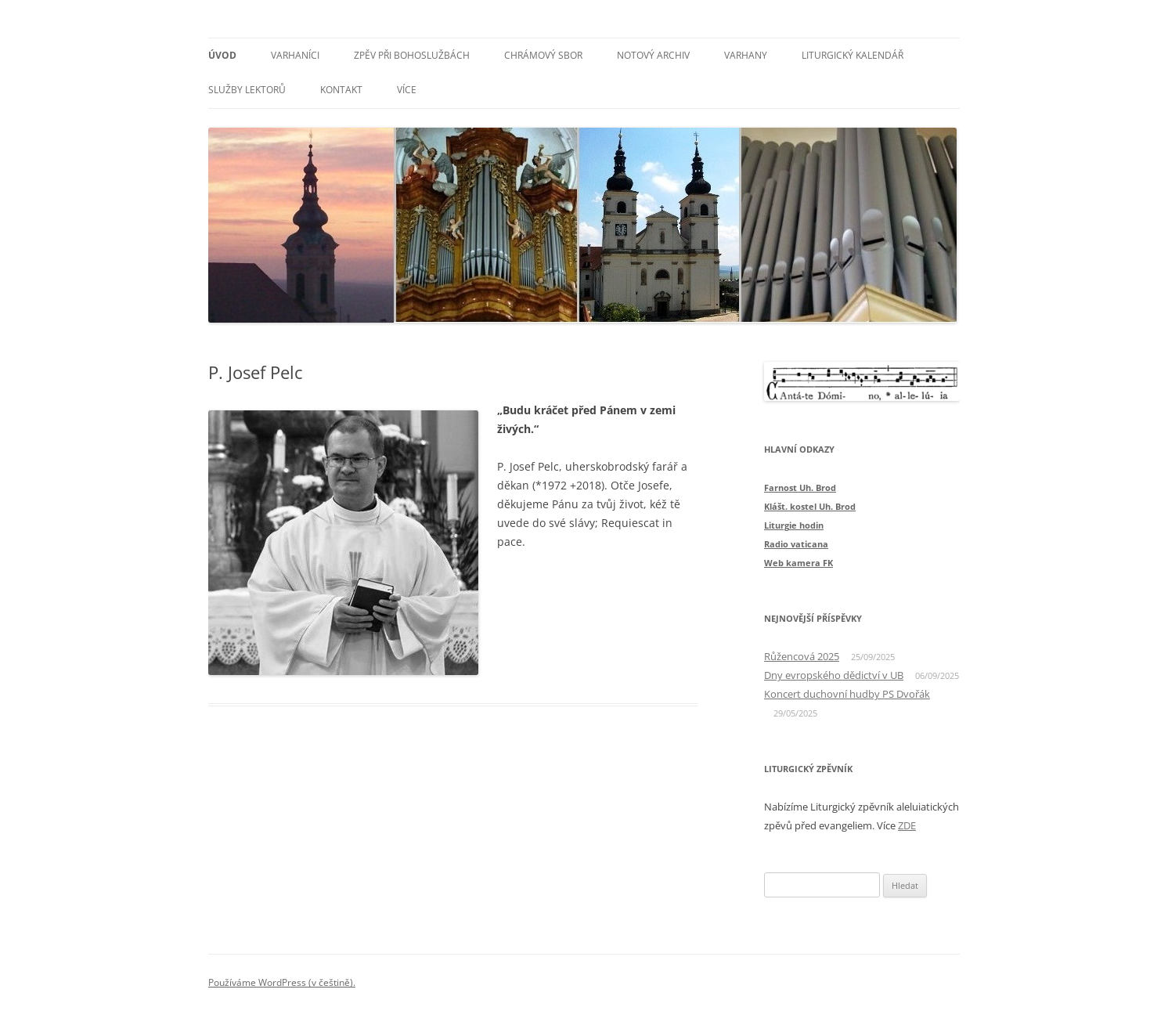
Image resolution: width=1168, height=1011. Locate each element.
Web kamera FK (798, 563)
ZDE (907, 825)
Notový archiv (653, 55)
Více (406, 89)
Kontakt (341, 89)
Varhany (745, 55)
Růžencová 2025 (801, 656)
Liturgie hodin (794, 525)
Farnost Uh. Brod (800, 487)
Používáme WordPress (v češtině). (281, 982)
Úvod (222, 55)
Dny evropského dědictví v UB (833, 675)
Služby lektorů (247, 89)
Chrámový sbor (543, 55)
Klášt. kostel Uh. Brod (810, 506)
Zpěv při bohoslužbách (412, 55)
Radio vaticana (796, 544)
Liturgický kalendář (852, 55)
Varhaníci (295, 55)
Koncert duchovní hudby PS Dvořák (847, 694)
